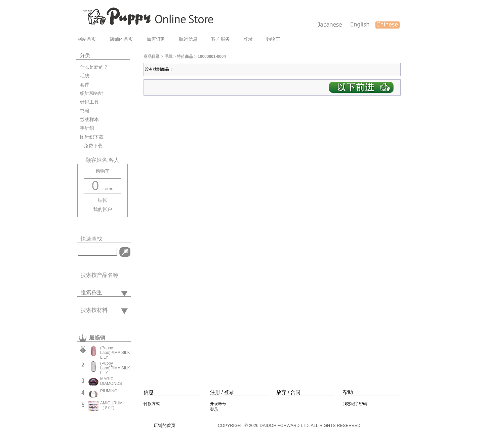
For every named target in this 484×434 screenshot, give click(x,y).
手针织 (87, 128)
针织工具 (89, 102)
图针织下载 (92, 137)
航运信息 (188, 39)
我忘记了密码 (355, 403)
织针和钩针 (92, 93)
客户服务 (220, 39)
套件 (84, 84)
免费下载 (91, 145)
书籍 (84, 110)
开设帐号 (218, 403)
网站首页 (86, 39)
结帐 (102, 200)
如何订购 (156, 39)
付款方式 (152, 403)
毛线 (84, 75)
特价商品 (185, 56)
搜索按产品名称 (99, 275)
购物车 (273, 39)
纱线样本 (89, 119)
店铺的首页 (121, 39)
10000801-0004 (212, 56)
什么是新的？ (94, 67)
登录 (248, 39)
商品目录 (152, 56)
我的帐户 (102, 209)
